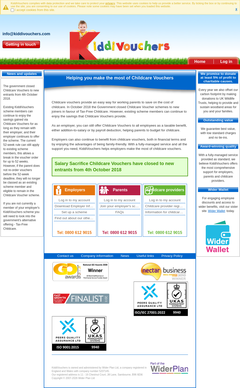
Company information (97, 256)
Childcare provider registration (165, 206)
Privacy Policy (172, 256)
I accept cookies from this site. (35, 10)
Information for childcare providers (165, 212)
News (125, 256)
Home (199, 61)
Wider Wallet (216, 211)
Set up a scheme (74, 212)
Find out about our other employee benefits (75, 218)
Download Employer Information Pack (75, 206)
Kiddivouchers (120, 38)
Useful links (145, 256)
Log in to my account (74, 200)
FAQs (119, 212)
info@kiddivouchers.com (26, 34)
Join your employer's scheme (120, 206)
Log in (226, 61)
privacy (110, 3)
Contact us (65, 256)
